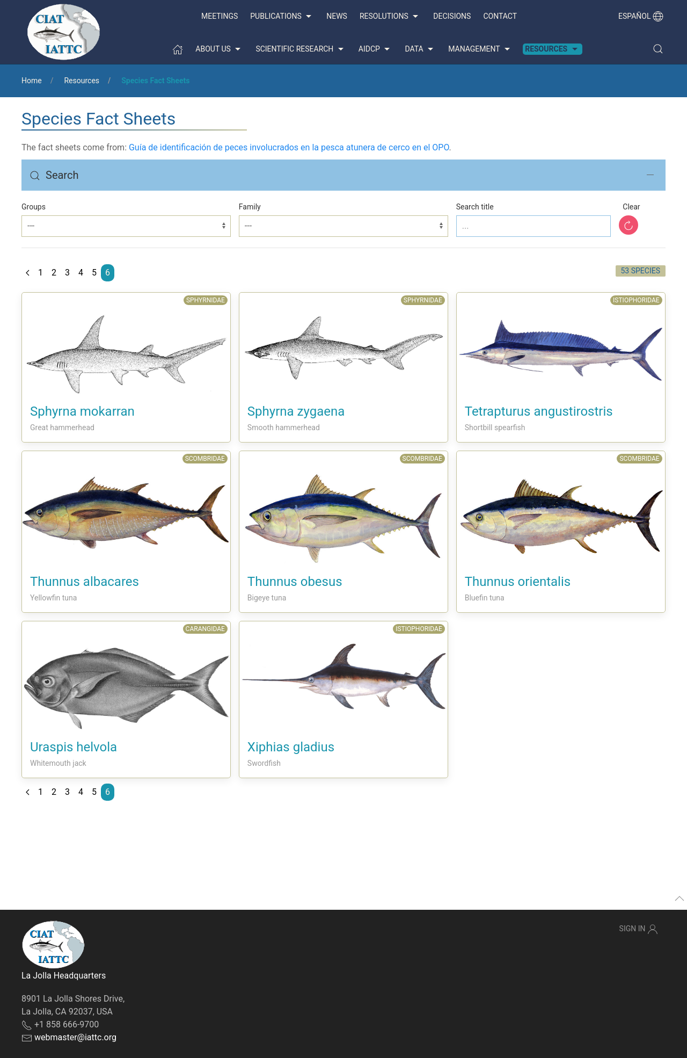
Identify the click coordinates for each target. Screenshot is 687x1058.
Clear (631, 206)
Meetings (219, 16)
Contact (500, 16)
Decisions (452, 16)
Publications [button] (282, 16)
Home (31, 80)
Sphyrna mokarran (82, 411)
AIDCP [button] (376, 49)
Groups (33, 206)
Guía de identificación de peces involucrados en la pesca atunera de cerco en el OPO (289, 147)
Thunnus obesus (294, 581)
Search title (475, 206)
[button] (658, 49)
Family (250, 206)
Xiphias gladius (290, 747)
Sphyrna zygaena (296, 411)
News (336, 16)
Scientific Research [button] (300, 49)
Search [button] (54, 175)
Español (640, 16)
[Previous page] (27, 272)
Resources (81, 80)
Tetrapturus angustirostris (539, 411)
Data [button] (420, 49)
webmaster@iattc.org (75, 1037)
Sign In (638, 929)
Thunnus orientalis (518, 581)
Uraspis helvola (73, 747)
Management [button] (480, 49)
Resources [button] (552, 49)
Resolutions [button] (390, 16)
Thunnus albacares (84, 581)
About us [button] (219, 49)
